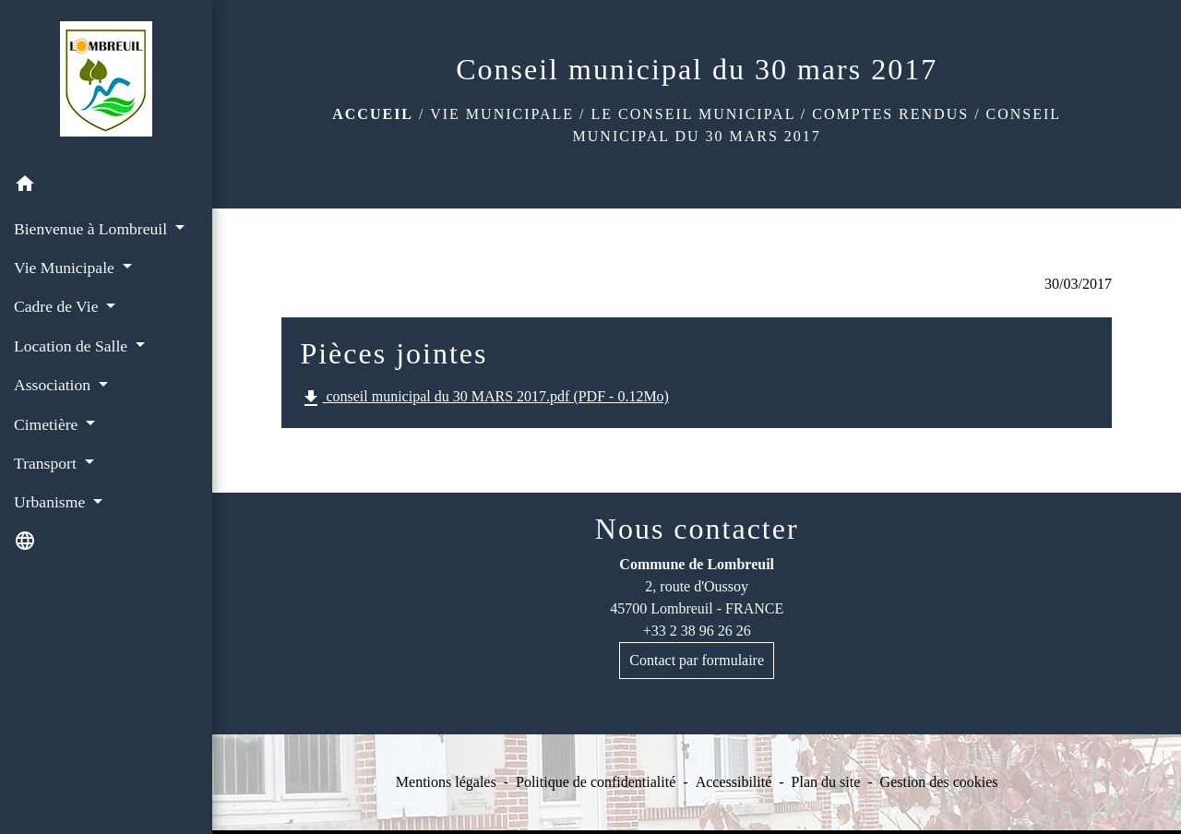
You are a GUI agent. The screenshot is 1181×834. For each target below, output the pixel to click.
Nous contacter (697, 528)
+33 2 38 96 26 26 (697, 630)
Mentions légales (446, 782)
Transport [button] (47, 463)
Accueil (372, 114)
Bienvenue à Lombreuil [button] (93, 229)
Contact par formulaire (696, 660)
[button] (106, 186)
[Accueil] (106, 83)
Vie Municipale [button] (66, 267)
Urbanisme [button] (51, 502)
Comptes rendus (890, 114)
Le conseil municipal (693, 114)
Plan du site (826, 782)
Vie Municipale (502, 114)
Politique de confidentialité (595, 782)
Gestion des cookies (939, 782)
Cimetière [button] (48, 424)
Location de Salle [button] (73, 346)
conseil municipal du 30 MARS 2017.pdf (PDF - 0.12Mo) (484, 398)
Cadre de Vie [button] (58, 306)
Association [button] (54, 384)
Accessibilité (734, 782)
